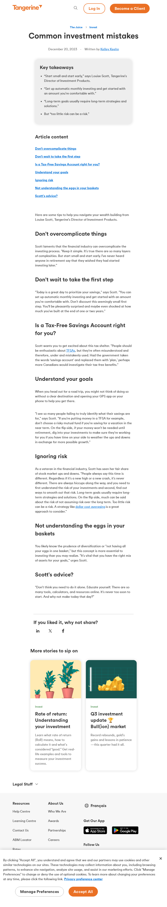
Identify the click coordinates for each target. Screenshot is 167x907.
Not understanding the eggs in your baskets (67, 188)
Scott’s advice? (46, 196)
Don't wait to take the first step (57, 156)
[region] (83, 878)
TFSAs (70, 350)
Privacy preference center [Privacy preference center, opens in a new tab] (83, 879)
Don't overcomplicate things (55, 148)
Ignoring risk (44, 180)
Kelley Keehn (109, 49)
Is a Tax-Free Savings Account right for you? (67, 164)
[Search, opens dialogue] (75, 8)
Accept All (83, 891)
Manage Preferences (39, 891)
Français (98, 805)
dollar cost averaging (90, 507)
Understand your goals (51, 172)
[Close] (160, 858)
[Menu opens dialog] (152, 8)
